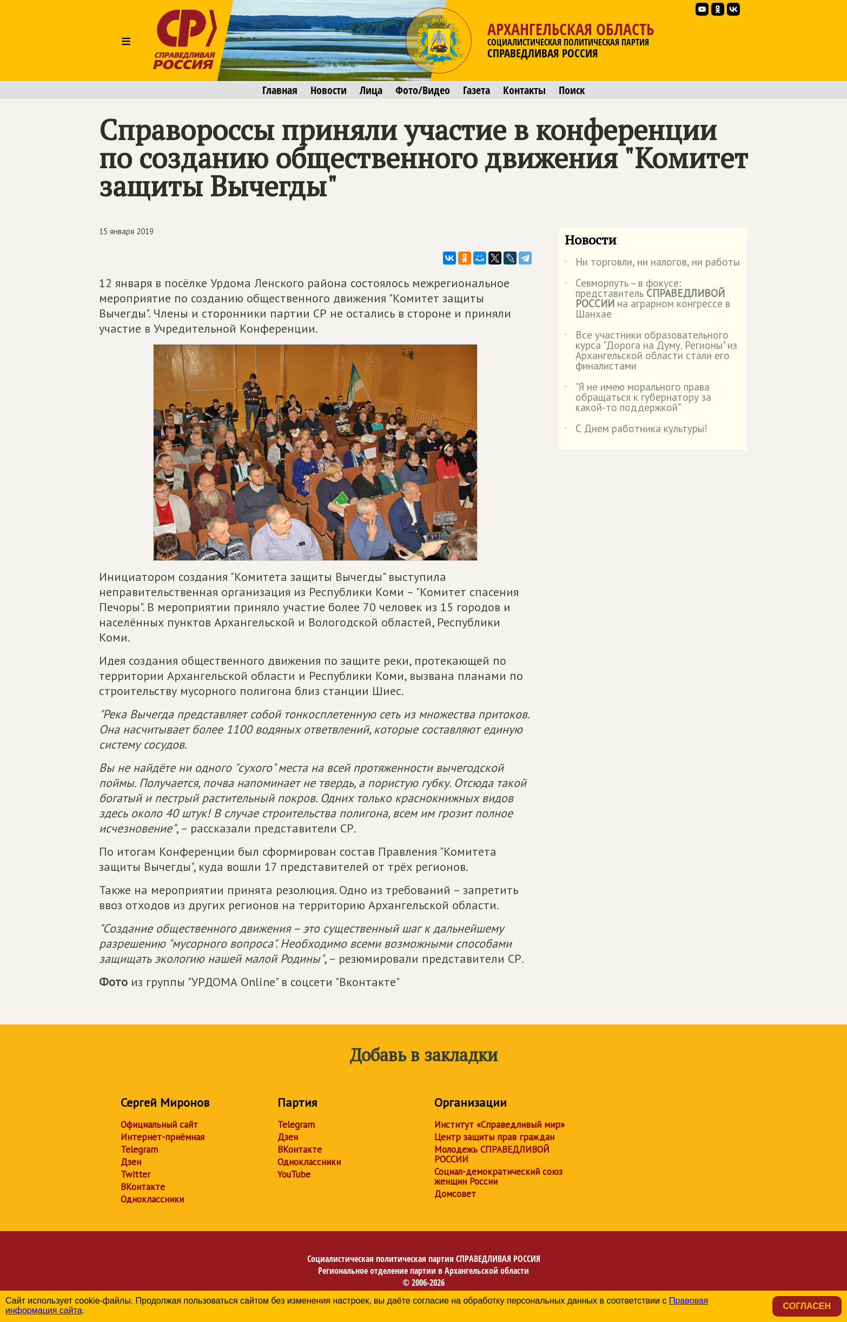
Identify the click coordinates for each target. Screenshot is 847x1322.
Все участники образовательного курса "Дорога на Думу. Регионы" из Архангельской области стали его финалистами (651, 351)
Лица (371, 90)
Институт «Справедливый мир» (499, 1124)
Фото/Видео (422, 90)
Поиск (572, 90)
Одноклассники (152, 1199)
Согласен (807, 1306)
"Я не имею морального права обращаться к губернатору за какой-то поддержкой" (638, 398)
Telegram (139, 1149)
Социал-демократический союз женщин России (498, 1176)
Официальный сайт (159, 1124)
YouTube (293, 1174)
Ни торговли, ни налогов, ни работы (652, 264)
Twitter (135, 1174)
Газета (476, 90)
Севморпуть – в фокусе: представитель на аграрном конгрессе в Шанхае (647, 299)
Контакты (524, 90)
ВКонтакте (143, 1187)
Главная (279, 90)
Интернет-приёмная (162, 1137)
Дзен (131, 1162)
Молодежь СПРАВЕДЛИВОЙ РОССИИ (492, 1154)
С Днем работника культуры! (636, 431)
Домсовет (455, 1194)
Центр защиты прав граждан (494, 1137)
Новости (328, 90)
